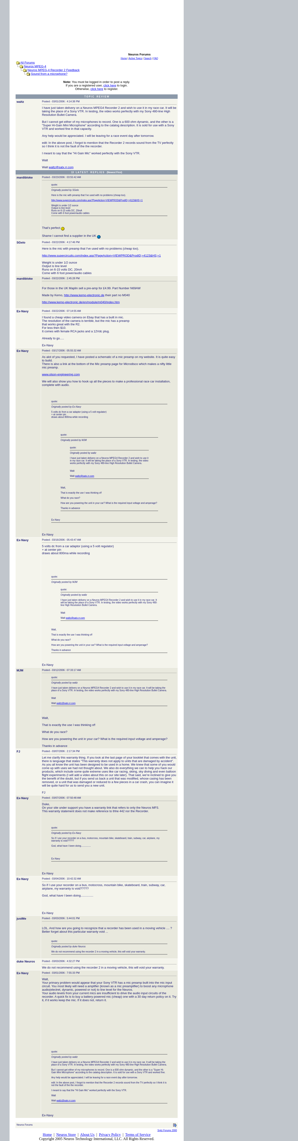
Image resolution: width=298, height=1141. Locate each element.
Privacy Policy (110, 1135)
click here (109, 85)
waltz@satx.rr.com (61, 167)
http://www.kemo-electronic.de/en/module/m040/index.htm (81, 302)
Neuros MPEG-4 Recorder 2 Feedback (53, 70)
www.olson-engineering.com (61, 374)
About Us (87, 1135)
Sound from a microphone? (49, 74)
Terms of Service (138, 1135)
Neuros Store (66, 1135)
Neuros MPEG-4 (35, 66)
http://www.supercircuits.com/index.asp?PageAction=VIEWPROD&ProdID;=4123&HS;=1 (97, 200)
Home (47, 1135)
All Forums (27, 62)
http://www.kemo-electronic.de (84, 295)
